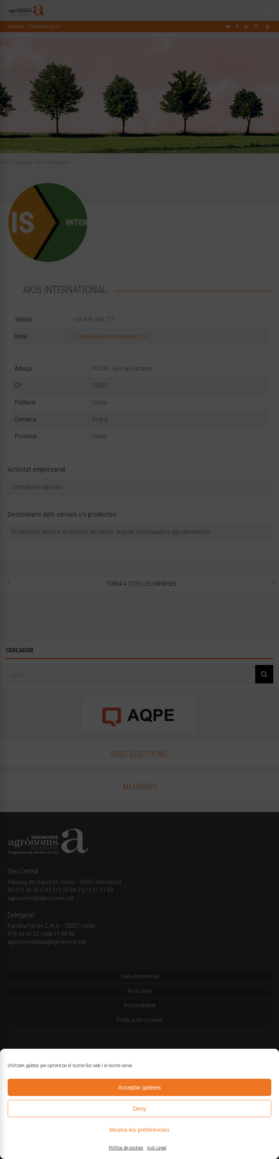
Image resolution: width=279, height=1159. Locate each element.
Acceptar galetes (139, 1087)
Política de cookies (126, 1148)
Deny (139, 1108)
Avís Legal (156, 1148)
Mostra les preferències (139, 1129)
